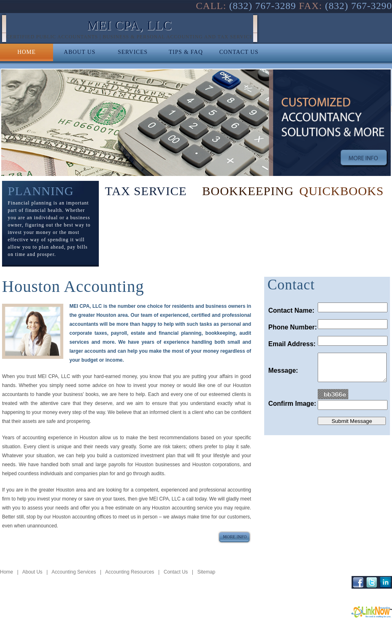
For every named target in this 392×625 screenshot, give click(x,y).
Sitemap (206, 572)
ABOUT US (79, 52)
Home (6, 572)
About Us (32, 572)
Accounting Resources (129, 572)
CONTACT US (238, 52)
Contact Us (176, 572)
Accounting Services (73, 572)
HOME (26, 52)
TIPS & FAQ (186, 52)
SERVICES (132, 52)
